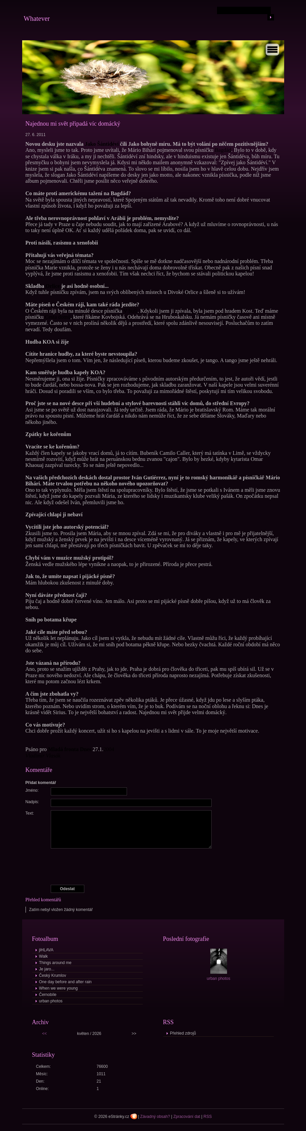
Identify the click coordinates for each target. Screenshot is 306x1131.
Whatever (37, 18)
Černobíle (47, 994)
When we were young (58, 988)
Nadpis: (32, 801)
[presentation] (154, 867)
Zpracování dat (186, 1116)
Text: (30, 813)
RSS (208, 1116)
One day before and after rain (65, 982)
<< (44, 1033)
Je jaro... (46, 969)
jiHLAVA (46, 950)
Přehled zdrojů (183, 1033)
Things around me (55, 962)
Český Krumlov (52, 975)
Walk (43, 956)
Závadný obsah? (155, 1116)
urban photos (50, 1001)
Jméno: (32, 790)
